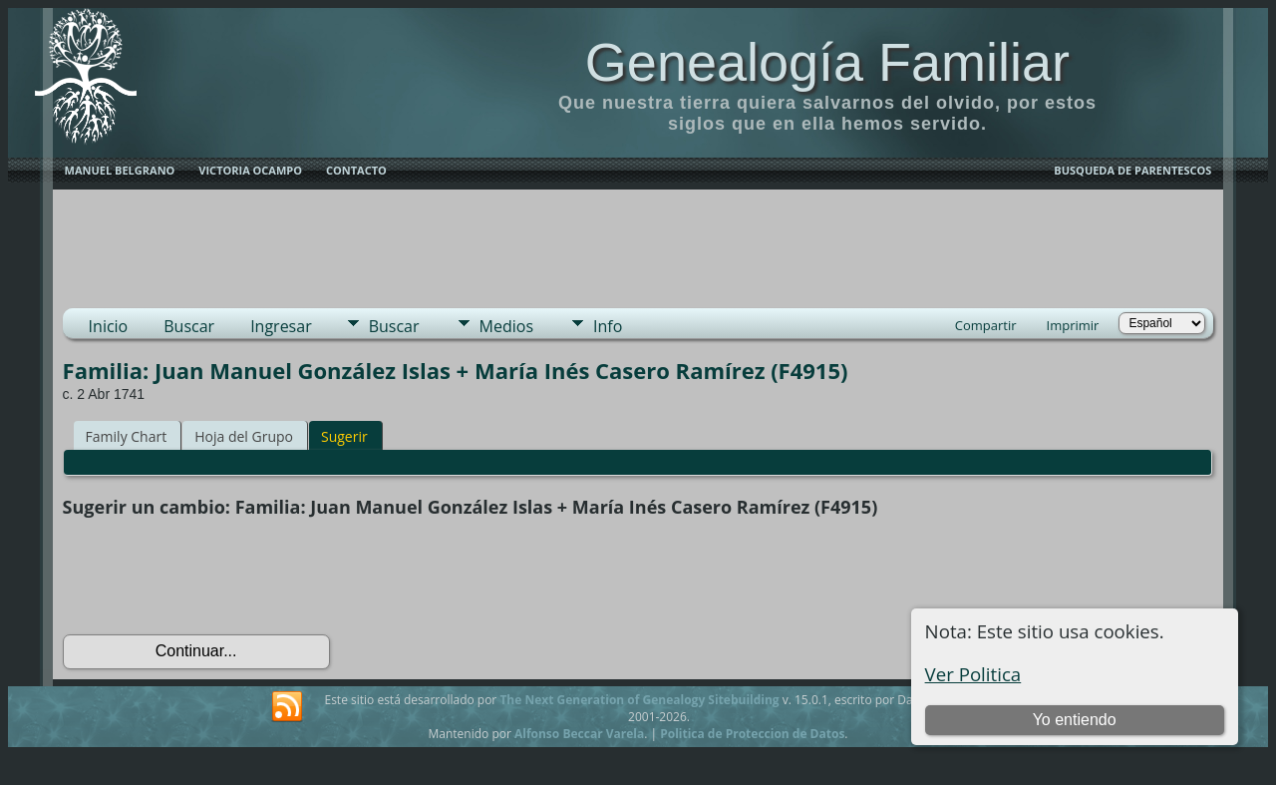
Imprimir (1073, 325)
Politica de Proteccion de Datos (752, 733)
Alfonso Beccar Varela (579, 733)
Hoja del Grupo (243, 436)
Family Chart (126, 436)
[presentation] (214, 576)
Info (607, 326)
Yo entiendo (1074, 719)
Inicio (109, 326)
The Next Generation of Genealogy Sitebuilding (639, 699)
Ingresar (281, 326)
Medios (506, 326)
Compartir (986, 325)
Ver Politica (973, 673)
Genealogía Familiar (827, 62)
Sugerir (344, 436)
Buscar (188, 326)
